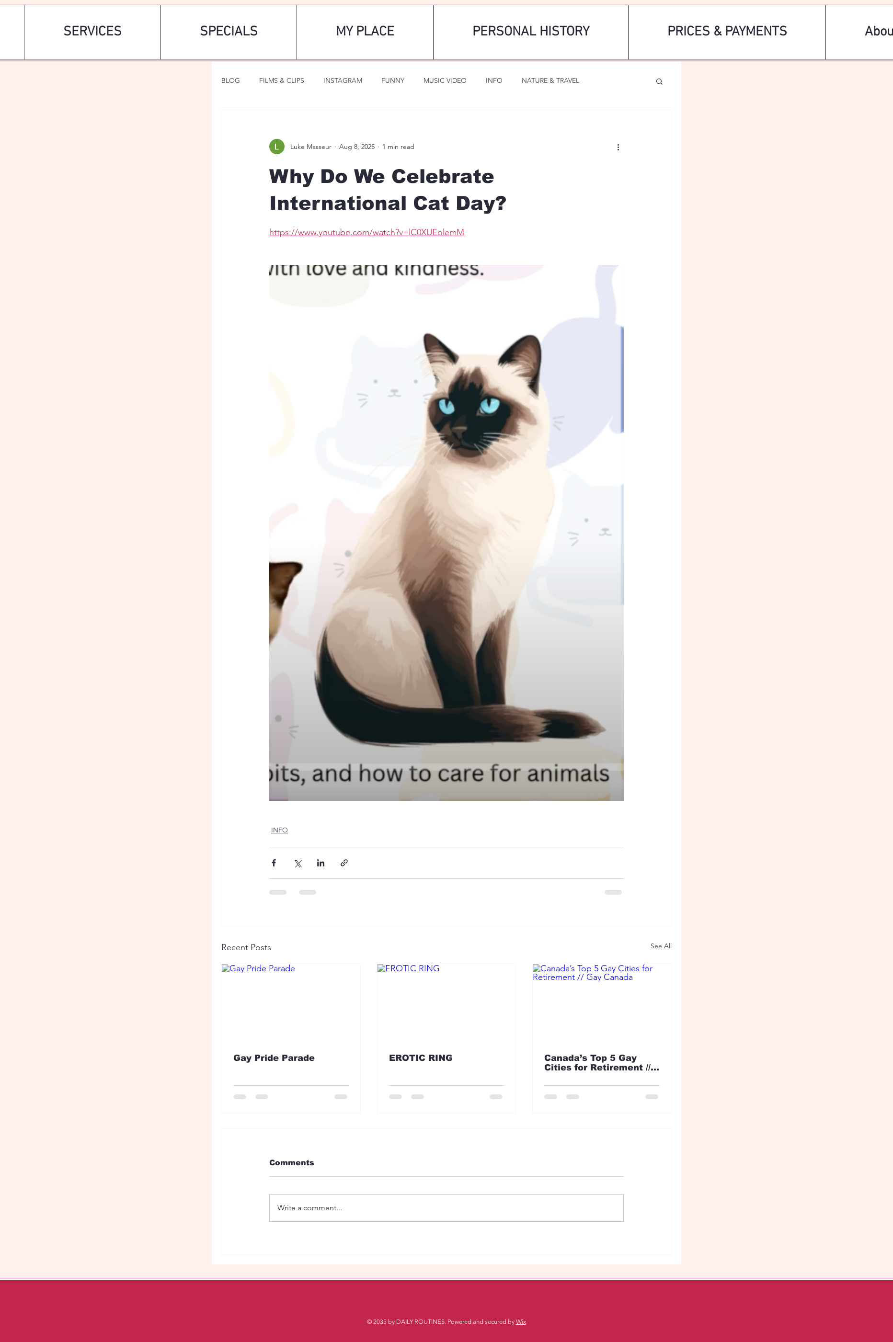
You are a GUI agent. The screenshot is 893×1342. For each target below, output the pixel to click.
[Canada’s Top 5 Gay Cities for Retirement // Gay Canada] (602, 1003)
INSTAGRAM (342, 80)
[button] (659, 81)
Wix (521, 1321)
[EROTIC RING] (447, 1003)
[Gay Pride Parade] (291, 1003)
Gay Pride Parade (274, 1058)
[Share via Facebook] (273, 862)
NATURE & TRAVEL (550, 80)
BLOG (230, 80)
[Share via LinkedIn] (320, 862)
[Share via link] (344, 862)
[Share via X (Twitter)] (297, 862)
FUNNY (392, 80)
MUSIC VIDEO (445, 80)
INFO (494, 80)
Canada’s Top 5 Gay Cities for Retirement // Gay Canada (597, 1062)
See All (661, 946)
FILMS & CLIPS (281, 80)
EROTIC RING (421, 1058)
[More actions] (618, 146)
